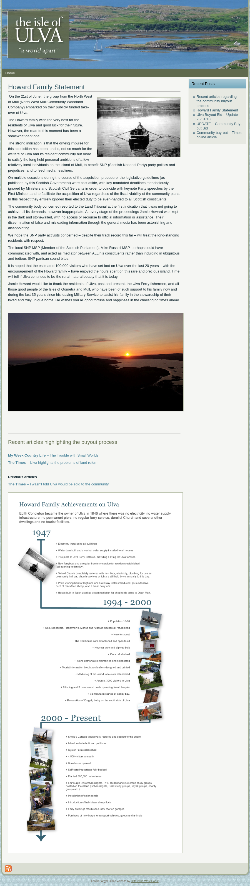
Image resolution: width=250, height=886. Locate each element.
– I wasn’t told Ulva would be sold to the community (58, 484)
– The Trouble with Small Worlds (53, 455)
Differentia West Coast (145, 881)
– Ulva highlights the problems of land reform (53, 462)
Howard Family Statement (46, 87)
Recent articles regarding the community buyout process (217, 101)
